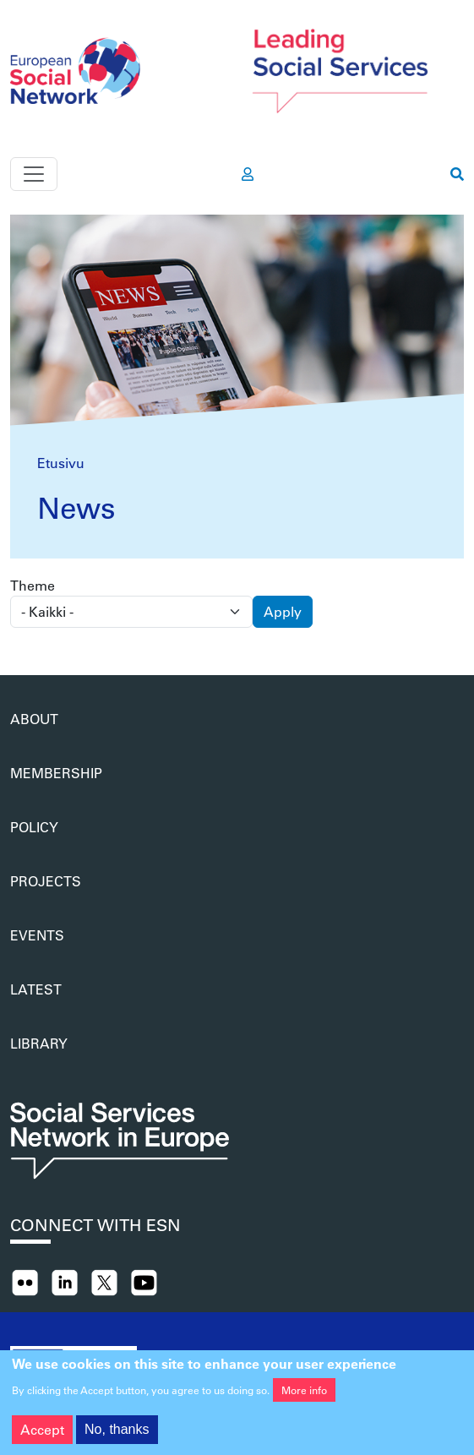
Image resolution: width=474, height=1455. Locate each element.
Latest (36, 989)
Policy (34, 827)
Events (37, 935)
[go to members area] (247, 174)
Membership (56, 773)
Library (39, 1043)
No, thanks (116, 1435)
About (34, 719)
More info (304, 1396)
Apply (283, 611)
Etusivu (60, 462)
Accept (42, 1435)
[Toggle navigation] (33, 174)
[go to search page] (457, 174)
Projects (45, 881)
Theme (32, 585)
